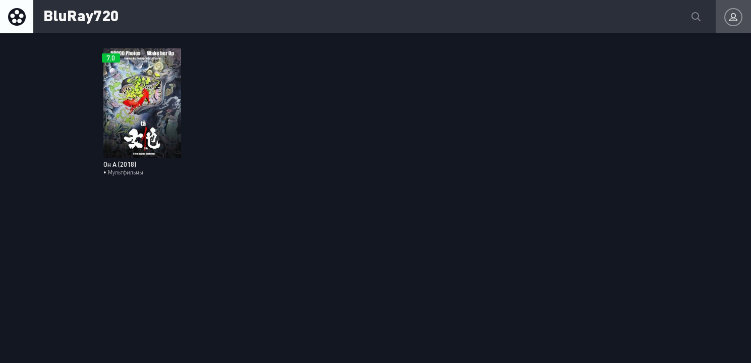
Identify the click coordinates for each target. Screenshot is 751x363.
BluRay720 (81, 15)
